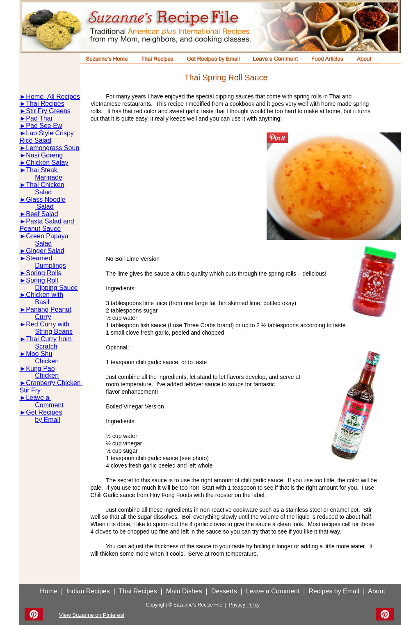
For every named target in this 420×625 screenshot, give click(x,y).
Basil (42, 302)
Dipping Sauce (56, 287)
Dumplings (50, 265)
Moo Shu (39, 353)
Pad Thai (39, 118)
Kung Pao (40, 368)
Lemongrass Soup (52, 147)
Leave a (38, 397)
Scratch (46, 346)
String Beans (54, 331)
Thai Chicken (45, 184)
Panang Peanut (48, 309)
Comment (49, 404)
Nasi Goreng (44, 155)
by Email (47, 419)
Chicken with (44, 294)
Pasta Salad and (51, 221)
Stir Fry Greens (48, 110)
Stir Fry (30, 390)
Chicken (47, 361)
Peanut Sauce (40, 228)
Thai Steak (42, 170)
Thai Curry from (49, 338)
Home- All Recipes (53, 96)
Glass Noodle (45, 199)
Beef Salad (42, 213)
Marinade (48, 177)
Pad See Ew (44, 125)
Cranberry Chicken (54, 382)
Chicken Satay (47, 162)
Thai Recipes (45, 103)
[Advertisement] (178, 189)
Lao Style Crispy (50, 133)
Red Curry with (47, 324)
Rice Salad (35, 140)
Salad (43, 192)
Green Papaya (47, 236)
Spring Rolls (43, 272)
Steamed (39, 258)
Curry (43, 316)
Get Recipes (44, 412)
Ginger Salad (45, 250)
